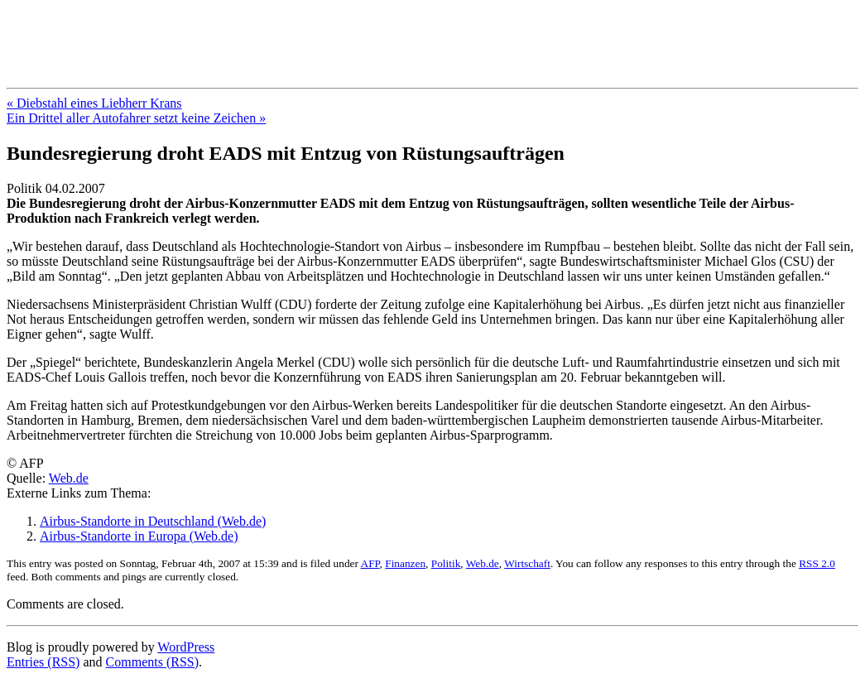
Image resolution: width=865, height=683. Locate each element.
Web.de (69, 478)
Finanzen (405, 563)
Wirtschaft (527, 563)
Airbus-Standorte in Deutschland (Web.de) (153, 521)
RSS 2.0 (817, 563)
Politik (446, 563)
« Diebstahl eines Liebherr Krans (94, 103)
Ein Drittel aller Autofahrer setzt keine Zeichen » (136, 118)
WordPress (185, 647)
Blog (32, 32)
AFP (370, 563)
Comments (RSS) (152, 662)
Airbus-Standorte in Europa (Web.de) (139, 536)
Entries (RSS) (43, 662)
